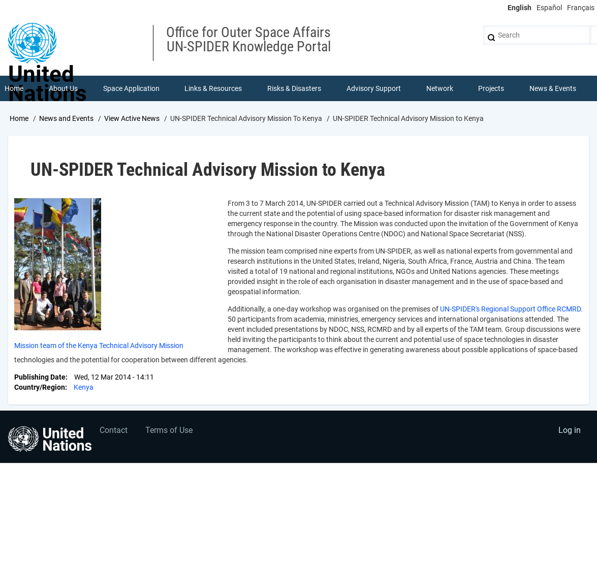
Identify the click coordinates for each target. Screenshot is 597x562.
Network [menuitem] (439, 88)
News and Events (66, 118)
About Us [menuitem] (63, 88)
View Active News (132, 118)
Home (19, 118)
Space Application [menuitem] (131, 88)
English (519, 8)
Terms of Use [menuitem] (169, 430)
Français (580, 8)
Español (549, 8)
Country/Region (39, 387)
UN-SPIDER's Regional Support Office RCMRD (510, 309)
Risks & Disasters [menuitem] (294, 88)
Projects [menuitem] (491, 88)
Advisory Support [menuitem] (374, 88)
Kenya (83, 387)
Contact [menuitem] (114, 430)
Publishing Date (40, 377)
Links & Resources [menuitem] (213, 88)
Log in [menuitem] (569, 430)
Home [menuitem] (14, 88)
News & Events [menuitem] (552, 88)
